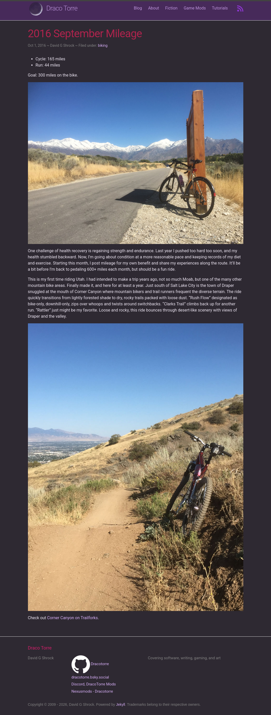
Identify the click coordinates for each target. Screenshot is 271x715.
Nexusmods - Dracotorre (92, 691)
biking (102, 45)
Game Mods (195, 8)
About (153, 8)
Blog (138, 8)
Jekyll (120, 704)
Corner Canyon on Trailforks (72, 617)
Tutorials (220, 8)
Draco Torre (62, 8)
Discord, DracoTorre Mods (94, 684)
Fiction (171, 8)
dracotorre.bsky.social (90, 677)
